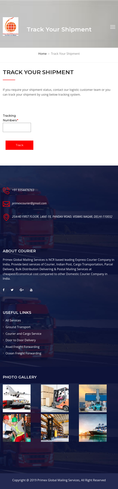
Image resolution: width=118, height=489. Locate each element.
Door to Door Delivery (21, 340)
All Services (13, 320)
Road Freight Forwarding (22, 347)
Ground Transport (18, 327)
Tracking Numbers (17, 123)
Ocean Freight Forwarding (23, 353)
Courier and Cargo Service (23, 334)
